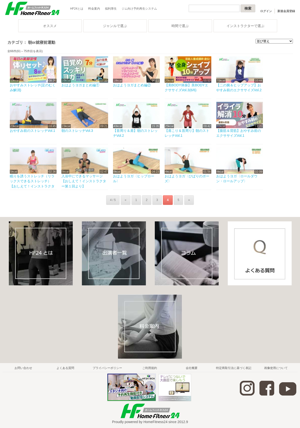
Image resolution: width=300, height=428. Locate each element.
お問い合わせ (23, 368)
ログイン (266, 11)
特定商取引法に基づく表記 (233, 368)
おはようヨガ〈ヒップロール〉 (133, 178)
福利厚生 (111, 8)
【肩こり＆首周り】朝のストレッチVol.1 (187, 133)
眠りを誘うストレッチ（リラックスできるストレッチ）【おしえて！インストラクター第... (32, 183)
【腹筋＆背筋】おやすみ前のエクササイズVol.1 (238, 133)
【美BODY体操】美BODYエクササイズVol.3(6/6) (186, 87)
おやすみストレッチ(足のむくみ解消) (33, 87)
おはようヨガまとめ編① (80, 85)
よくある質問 (65, 368)
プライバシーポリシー (107, 368)
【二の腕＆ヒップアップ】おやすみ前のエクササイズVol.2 (239, 87)
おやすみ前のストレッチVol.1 (32, 131)
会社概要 (192, 368)
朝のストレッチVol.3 (77, 131)
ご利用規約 (149, 368)
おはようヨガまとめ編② (132, 85)
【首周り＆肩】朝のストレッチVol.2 (135, 133)
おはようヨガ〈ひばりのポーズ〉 (187, 178)
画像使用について (276, 368)
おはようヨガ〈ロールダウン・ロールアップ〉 (236, 178)
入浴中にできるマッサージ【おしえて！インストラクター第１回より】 (83, 181)
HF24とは (76, 8)
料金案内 (94, 8)
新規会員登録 (286, 11)
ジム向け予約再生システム (139, 8)
